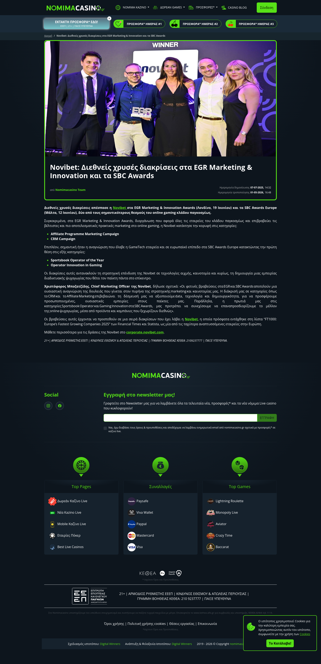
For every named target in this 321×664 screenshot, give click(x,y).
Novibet (120, 207)
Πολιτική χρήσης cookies (147, 623)
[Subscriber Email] (180, 418)
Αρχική (48, 35)
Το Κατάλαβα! (280, 643)
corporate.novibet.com (145, 332)
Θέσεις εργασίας (181, 623)
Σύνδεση (266, 7)
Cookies (305, 634)
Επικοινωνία (207, 623)
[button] (76, 23)
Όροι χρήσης (114, 623)
